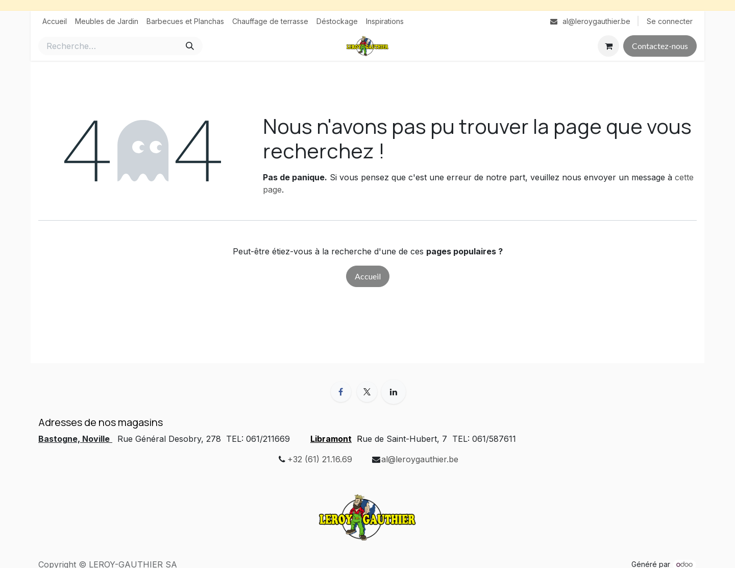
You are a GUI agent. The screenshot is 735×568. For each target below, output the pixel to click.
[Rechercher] (190, 46)
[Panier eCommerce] (608, 46)
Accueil (368, 276)
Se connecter (670, 21)
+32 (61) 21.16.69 (319, 459)
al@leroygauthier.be (419, 459)
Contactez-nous (660, 46)
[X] (367, 392)
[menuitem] (54, 21)
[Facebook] (341, 392)
